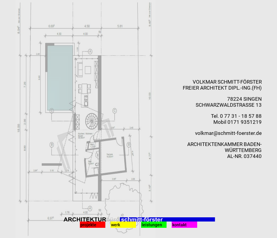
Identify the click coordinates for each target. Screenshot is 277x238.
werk (115, 224)
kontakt (179, 224)
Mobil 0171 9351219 (237, 122)
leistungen (152, 224)
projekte (88, 224)
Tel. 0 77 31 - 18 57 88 (236, 116)
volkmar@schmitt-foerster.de (228, 133)
